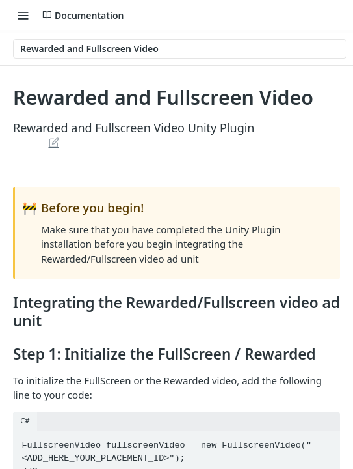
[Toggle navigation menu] (23, 15)
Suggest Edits (53, 142)
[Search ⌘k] (330, 15)
